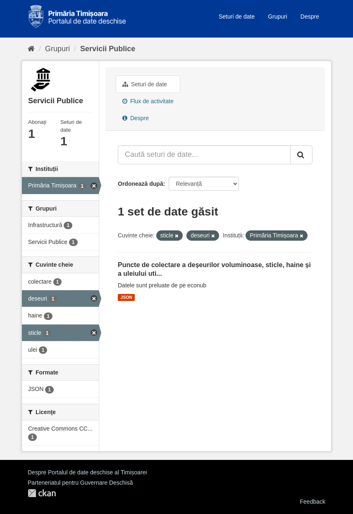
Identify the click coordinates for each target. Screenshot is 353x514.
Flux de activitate (148, 101)
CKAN (42, 493)
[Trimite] (301, 154)
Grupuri (277, 16)
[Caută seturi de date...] (204, 154)
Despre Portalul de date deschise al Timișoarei (87, 472)
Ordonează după (140, 183)
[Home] (31, 49)
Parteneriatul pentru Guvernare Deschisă (80, 482)
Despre (310, 16)
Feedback (312, 501)
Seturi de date (237, 16)
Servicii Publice (107, 49)
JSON (126, 297)
